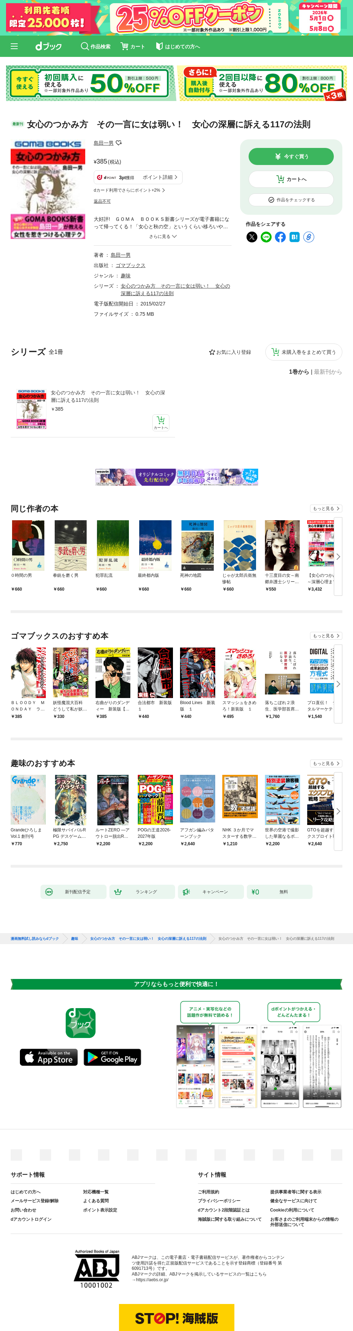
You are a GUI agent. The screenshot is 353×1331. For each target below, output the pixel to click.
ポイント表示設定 (100, 1172)
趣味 (126, 240)
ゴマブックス (131, 230)
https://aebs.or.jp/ (152, 1242)
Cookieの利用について (292, 1172)
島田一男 (104, 143)
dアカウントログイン (31, 1181)
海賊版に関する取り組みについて (230, 1181)
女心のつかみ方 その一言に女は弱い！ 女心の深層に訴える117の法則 (108, 361)
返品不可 (102, 166)
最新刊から (328, 337)
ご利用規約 (208, 1154)
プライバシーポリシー (219, 1163)
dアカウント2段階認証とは (224, 1172)
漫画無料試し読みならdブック (35, 901)
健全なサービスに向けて (293, 1163)
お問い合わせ (23, 1172)
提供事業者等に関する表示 (295, 1154)
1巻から (299, 337)
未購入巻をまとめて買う (309, 317)
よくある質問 (96, 1163)
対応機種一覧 (96, 1154)
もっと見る (323, 471)
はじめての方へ (25, 1154)
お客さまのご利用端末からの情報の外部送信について (304, 1184)
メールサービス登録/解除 (35, 1163)
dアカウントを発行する (150, 1301)
